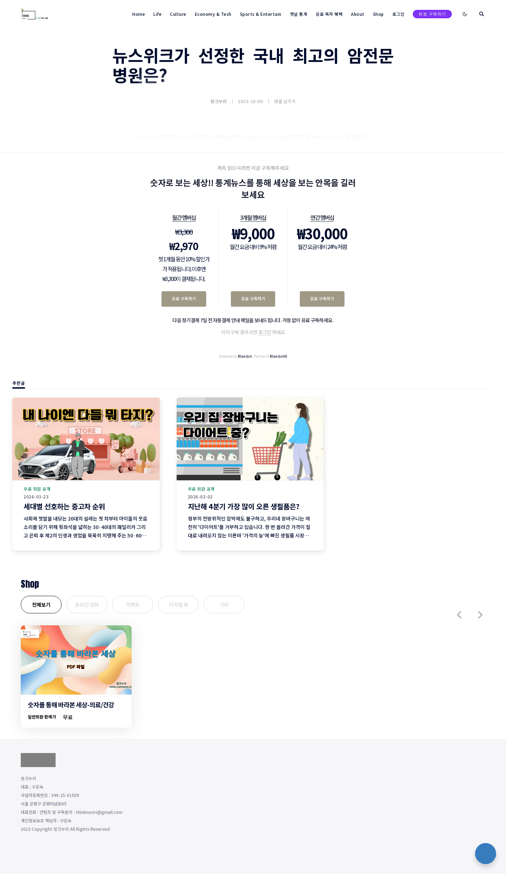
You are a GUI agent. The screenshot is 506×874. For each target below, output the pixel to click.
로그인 (264, 332)
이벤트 (133, 604)
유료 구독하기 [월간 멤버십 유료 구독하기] (184, 298)
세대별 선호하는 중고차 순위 (64, 506)
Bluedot (245, 356)
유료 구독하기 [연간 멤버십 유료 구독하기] (322, 298)
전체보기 (41, 604)
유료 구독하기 (432, 14)
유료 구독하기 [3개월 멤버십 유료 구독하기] (253, 298)
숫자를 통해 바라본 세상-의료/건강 (71, 704)
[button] (459, 615)
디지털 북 (178, 604)
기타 (224, 604)
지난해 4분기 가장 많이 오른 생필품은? (243, 506)
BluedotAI (278, 356)
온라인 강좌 (87, 604)
